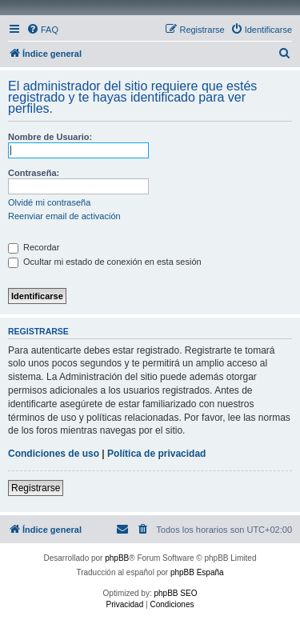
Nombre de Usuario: (50, 137)
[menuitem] (42, 29)
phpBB (117, 558)
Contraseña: (33, 173)
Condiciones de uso (53, 453)
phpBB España (197, 572)
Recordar (33, 247)
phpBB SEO (176, 593)
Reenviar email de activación (64, 216)
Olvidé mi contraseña (49, 202)
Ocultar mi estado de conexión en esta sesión (105, 261)
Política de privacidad (156, 453)
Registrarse (35, 488)
